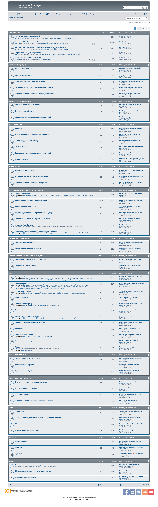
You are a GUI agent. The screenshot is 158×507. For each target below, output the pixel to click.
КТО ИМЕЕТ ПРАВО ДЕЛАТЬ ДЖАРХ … (132, 159)
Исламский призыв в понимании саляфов (32, 134)
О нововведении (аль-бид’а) (26, 141)
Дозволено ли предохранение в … (130, 316)
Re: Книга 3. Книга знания (128, 225)
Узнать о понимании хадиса (26, 206)
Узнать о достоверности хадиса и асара (31, 200)
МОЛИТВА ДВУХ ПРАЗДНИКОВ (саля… (132, 283)
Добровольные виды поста (49, 293)
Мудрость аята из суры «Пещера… (131, 170)
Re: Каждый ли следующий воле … (131, 111)
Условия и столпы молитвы (32, 285)
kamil (121, 160)
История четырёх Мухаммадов (129, 417)
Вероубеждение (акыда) (53, 38)
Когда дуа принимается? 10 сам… (130, 259)
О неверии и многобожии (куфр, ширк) (30, 81)
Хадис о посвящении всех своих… (131, 200)
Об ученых (19, 424)
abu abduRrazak (20, 38)
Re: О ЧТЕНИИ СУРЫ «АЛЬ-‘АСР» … (131, 182)
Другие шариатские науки (18, 355)
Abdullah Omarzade (125, 220)
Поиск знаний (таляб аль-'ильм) (20, 378)
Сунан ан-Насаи (81, 195)
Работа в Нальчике (125, 471)
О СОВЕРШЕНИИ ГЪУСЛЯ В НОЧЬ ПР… (132, 276)
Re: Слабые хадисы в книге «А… (130, 218)
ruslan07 (122, 41)
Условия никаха (29, 318)
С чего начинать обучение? (26, 388)
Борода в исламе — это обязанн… (131, 334)
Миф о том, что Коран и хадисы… (130, 153)
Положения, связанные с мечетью (52, 288)
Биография (44, 43)
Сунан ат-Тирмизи (67, 195)
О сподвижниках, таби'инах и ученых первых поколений (38, 418)
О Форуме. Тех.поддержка (25, 477)
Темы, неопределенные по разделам (30, 465)
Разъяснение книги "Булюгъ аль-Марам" (36, 233)
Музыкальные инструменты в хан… (131, 347)
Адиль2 (17, 43)
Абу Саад (18, 54)
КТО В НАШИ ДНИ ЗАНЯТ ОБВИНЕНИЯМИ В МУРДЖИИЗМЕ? (39, 48)
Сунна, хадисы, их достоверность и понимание (26, 190)
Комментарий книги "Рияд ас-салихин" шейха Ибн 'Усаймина (71, 233)
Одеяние (26, 336)
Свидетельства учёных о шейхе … (131, 447)
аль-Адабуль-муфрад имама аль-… (131, 231)
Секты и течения (62, 49)
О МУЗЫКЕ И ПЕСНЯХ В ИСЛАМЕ (28, 58)
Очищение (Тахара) (22, 277)
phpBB (75, 497)
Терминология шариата (24, 365)
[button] (149, 28)
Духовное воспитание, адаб (51, 54)
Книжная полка (21, 441)
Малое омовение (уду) (56, 278)
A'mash (121, 52)
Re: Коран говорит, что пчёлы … (130, 117)
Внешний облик (46, 336)
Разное (47, 59)
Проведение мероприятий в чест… (131, 140)
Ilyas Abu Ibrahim (124, 184)
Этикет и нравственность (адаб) (71, 54)
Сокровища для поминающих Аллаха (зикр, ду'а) (26, 256)
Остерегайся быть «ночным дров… (131, 388)
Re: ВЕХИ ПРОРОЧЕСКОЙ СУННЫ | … (132, 193)
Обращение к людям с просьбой (28, 53)
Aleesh (17, 49)
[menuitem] (19, 13)
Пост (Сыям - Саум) (23, 291)
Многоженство (67, 318)
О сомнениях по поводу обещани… (131, 81)
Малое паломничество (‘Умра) (50, 305)
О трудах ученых (22, 394)
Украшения (35, 336)
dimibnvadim (123, 478)
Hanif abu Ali (123, 47)
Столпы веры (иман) (23, 75)
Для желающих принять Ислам (27, 105)
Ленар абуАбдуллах (125, 466)
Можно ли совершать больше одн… (131, 303)
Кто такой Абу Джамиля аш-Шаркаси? (30, 42)
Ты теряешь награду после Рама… (131, 291)
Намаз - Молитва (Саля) (24, 283)
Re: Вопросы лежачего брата (129, 464)
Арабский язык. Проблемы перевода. (30, 371)
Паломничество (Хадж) (24, 304)
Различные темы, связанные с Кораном (31, 183)
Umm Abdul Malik (124, 372)
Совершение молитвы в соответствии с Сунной (58, 285)
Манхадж (18, 128)
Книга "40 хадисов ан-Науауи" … (130, 394)
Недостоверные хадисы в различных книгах (33, 219)
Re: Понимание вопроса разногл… (131, 358)
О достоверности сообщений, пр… (131, 176)
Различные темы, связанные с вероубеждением (34, 94)
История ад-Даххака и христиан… (130, 128)
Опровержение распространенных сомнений (33, 153)
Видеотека (19, 447)
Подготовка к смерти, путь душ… (130, 322)
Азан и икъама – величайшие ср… (130, 265)
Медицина (19, 328)
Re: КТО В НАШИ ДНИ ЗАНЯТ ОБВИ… (132, 146)
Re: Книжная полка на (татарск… (130, 441)
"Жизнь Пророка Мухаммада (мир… (131, 411)
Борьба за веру (28, 350)
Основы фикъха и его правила (27, 358)
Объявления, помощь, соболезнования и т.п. (33, 471)
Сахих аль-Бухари (29, 195)
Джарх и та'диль (21, 159)
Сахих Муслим (42, 195)
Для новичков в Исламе (24, 111)
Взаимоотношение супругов (52, 318)
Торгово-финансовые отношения (28, 310)
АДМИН (17, 59)
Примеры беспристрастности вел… (131, 212)
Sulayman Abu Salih (125, 118)
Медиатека (12, 437)
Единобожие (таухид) (69, 38)
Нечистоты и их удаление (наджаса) (35, 278)
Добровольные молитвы (81, 286)
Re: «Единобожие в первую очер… (131, 134)
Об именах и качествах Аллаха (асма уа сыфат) (34, 87)
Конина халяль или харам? (128, 340)
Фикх (42, 59)
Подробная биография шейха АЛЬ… (131, 423)
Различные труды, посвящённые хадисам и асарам (36, 231)
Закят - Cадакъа (21, 298)
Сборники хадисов (22, 194)
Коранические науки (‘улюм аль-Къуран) (31, 176)
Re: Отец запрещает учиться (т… (130, 400)
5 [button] (146, 28)
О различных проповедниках (58, 43)
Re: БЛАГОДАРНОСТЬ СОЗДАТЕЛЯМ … (132, 477)
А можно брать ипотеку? (127, 309)
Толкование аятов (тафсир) (26, 170)
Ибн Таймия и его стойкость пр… (130, 328)
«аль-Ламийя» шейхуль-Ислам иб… (131, 87)
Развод (39, 318)
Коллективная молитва (65, 286)
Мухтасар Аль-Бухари (24, 225)
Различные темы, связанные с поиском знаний (34, 400)
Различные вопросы (81, 318)
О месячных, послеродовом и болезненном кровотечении (68, 280)
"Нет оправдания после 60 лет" (129, 206)
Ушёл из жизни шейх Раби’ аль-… (130, 382)
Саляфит (122, 455)
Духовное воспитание (24, 242)
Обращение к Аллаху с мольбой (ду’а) (30, 259)
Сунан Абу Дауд (54, 195)
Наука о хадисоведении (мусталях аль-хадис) (33, 213)
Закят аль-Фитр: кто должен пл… (130, 297)
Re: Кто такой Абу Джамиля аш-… (130, 430)
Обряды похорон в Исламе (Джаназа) (30, 322)
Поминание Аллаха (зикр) (25, 266)
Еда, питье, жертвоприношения (27, 341)
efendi (121, 171)
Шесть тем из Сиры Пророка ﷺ (27, 36)
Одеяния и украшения (24, 335)
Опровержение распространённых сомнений (33, 117)
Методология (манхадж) (48, 49)
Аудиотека (19, 454)
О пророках (19, 412)
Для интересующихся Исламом (20, 101)
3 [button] (140, 28)
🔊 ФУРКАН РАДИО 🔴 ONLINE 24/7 (131, 453)
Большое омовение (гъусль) (74, 278)
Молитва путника (49, 286)
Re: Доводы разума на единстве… (130, 104)
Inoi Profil (122, 112)
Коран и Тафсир (14, 166)
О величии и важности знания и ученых (31, 382)
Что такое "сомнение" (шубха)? (129, 364)
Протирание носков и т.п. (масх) (38, 280)
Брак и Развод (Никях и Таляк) (27, 316)
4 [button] (143, 28)
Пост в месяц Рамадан (31, 293)
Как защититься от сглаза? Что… (130, 93)
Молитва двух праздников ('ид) (32, 286)
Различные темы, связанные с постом (72, 293)
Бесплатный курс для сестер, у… (130, 370)
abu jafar (122, 195)
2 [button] (137, 28)
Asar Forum (122, 448)
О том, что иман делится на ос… (130, 75)
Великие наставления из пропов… (131, 242)
